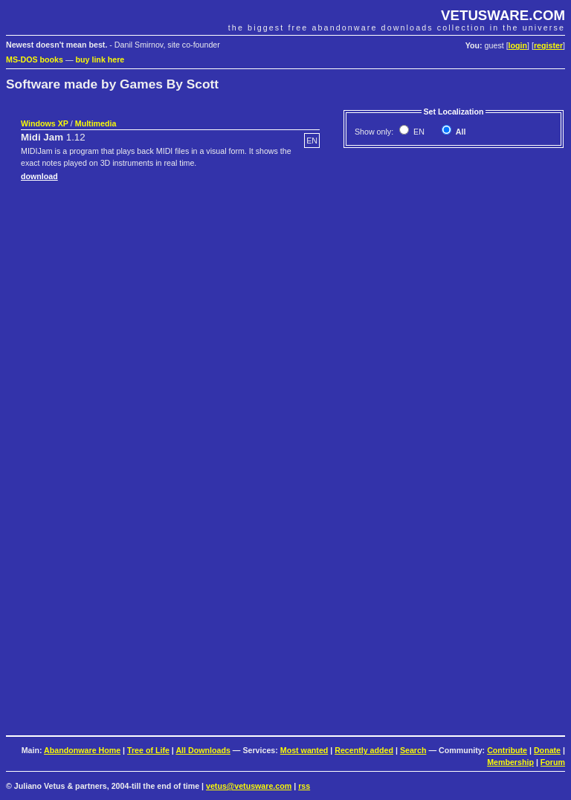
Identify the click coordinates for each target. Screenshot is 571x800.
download (39, 176)
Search (413, 750)
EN (418, 131)
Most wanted (304, 750)
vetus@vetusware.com (248, 785)
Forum (553, 762)
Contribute (507, 750)
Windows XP (44, 123)
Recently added (364, 750)
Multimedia (96, 123)
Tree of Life (148, 750)
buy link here (100, 59)
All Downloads (202, 750)
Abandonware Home (82, 750)
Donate (547, 750)
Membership (510, 762)
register (548, 45)
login (518, 45)
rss (304, 785)
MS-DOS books (34, 59)
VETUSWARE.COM (503, 15)
